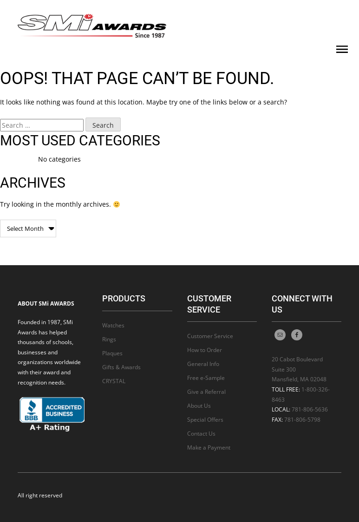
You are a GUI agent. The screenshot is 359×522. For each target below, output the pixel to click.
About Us (199, 406)
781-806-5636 (310, 409)
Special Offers (205, 420)
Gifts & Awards (121, 367)
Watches (113, 325)
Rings (109, 339)
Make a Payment (208, 447)
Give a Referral (206, 392)
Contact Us (201, 433)
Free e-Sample (206, 378)
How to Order (204, 350)
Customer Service (210, 336)
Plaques (112, 353)
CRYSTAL (113, 381)
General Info (203, 364)
